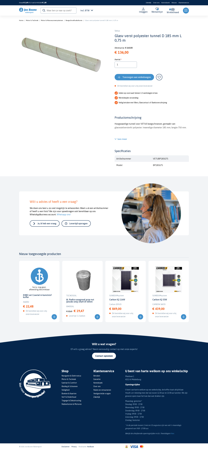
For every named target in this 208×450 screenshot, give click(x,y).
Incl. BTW (86, 10)
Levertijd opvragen (78, 223)
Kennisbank (165, 3)
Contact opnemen (104, 356)
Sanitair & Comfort (69, 383)
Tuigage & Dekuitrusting (71, 400)
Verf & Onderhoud (69, 397)
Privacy (74, 447)
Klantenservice (184, 3)
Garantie (97, 379)
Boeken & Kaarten (69, 393)
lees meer (122, 139)
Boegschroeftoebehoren (74, 20)
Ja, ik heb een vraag (47, 223)
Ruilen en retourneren (102, 390)
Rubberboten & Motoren (72, 404)
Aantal (117, 59)
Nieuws (174, 3)
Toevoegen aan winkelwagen (136, 77)
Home (21, 20)
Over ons (156, 3)
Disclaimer (66, 447)
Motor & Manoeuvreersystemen (52, 20)
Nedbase (90, 447)
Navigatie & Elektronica (71, 376)
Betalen (96, 376)
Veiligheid (66, 390)
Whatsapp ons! (64, 214)
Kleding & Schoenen (70, 386)
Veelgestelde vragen (102, 393)
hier (172, 433)
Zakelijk (148, 3)
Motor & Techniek (32, 20)
